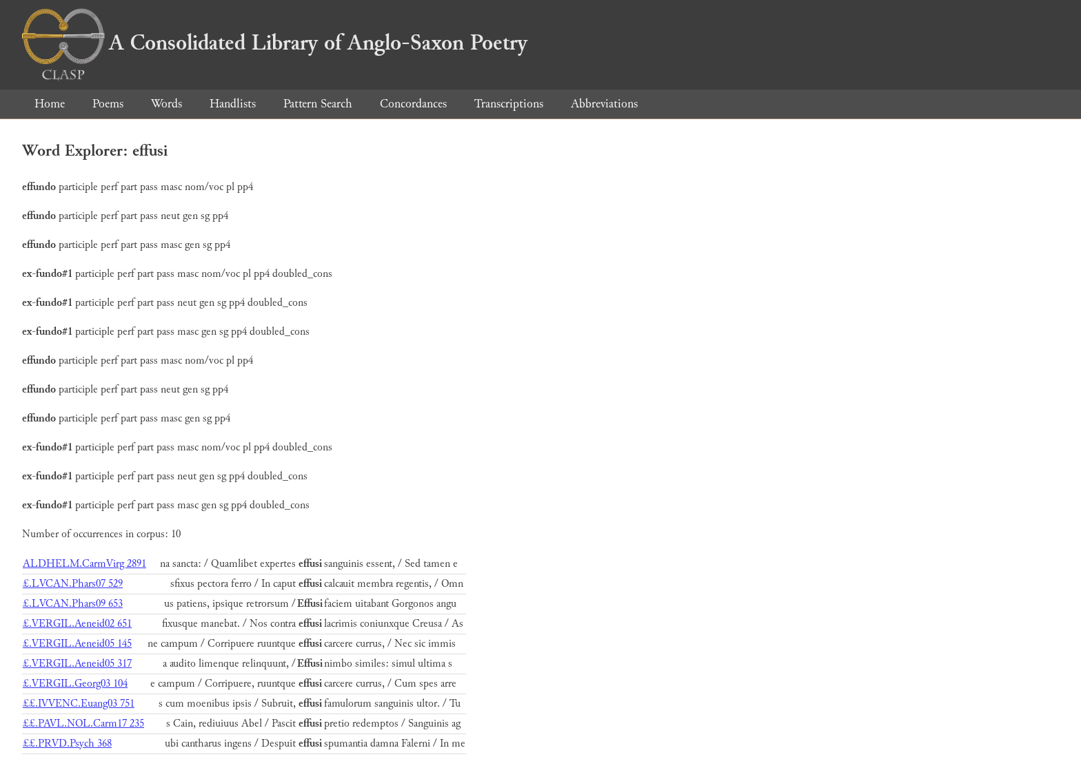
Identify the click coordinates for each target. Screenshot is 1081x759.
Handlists (233, 103)
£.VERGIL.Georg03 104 (75, 684)
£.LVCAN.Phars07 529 (73, 584)
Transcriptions (508, 103)
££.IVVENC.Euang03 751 (78, 703)
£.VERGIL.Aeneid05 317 (77, 664)
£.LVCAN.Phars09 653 (73, 604)
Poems (107, 103)
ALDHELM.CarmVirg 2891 (84, 564)
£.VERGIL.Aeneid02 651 (77, 624)
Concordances (413, 103)
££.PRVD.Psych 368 (67, 743)
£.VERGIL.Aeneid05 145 (77, 644)
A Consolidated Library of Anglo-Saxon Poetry (274, 43)
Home (49, 103)
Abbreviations (604, 103)
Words (166, 103)
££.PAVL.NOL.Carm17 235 (83, 723)
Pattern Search (317, 103)
